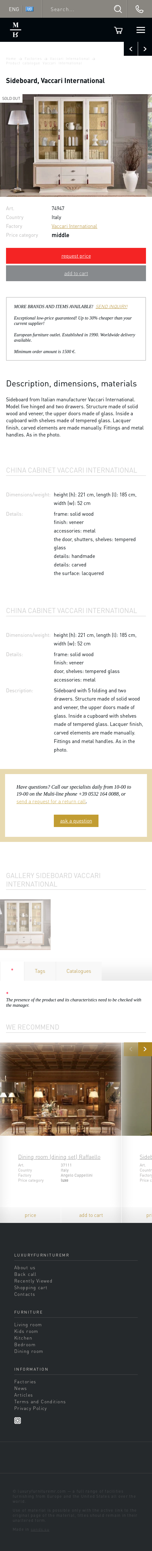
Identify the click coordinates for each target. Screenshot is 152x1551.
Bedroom (24, 1344)
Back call (25, 1274)
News (20, 1388)
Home (11, 58)
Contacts (24, 1294)
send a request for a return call (51, 801)
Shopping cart (31, 1287)
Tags (40, 970)
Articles (23, 1395)
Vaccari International (70, 58)
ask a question (76, 820)
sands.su (40, 1529)
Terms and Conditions (40, 1401)
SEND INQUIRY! (111, 306)
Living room (28, 1324)
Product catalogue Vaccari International (44, 63)
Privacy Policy (30, 1408)
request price (76, 255)
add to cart (76, 273)
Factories (33, 58)
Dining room (28, 1351)
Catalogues (78, 970)
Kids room (26, 1331)
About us (24, 1267)
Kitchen (23, 1338)
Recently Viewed (33, 1280)
